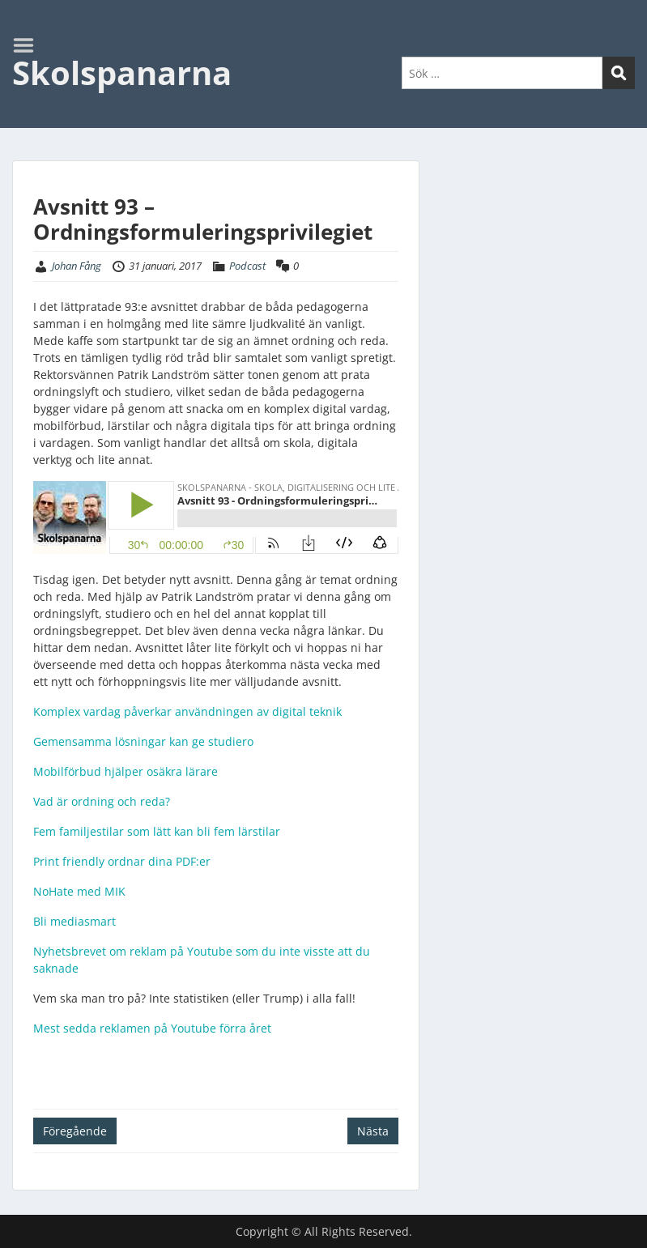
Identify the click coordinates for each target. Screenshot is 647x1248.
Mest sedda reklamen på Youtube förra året (152, 1028)
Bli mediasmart (74, 921)
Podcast (247, 265)
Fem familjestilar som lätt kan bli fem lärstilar (156, 831)
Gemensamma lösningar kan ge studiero (143, 741)
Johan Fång (76, 265)
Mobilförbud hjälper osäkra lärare (125, 771)
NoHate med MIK (79, 891)
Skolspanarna (122, 72)
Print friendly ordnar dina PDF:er (122, 861)
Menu (29, 45)
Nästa (373, 1131)
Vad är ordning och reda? (101, 801)
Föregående (75, 1131)
